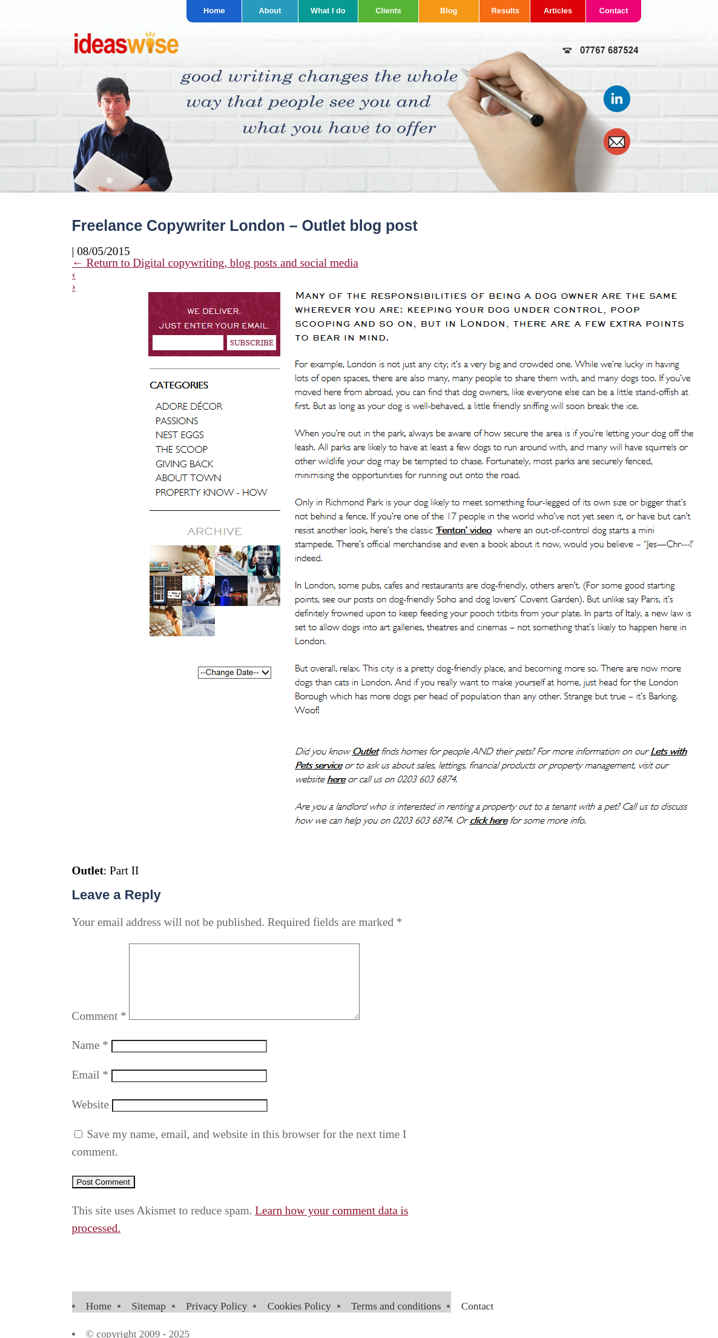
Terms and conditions (396, 1320)
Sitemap (148, 1320)
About (270, 10)
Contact (613, 10)
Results (505, 10)
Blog (448, 10)
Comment (99, 1030)
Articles (558, 10)
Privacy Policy (216, 1320)
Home (214, 10)
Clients (388, 10)
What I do (328, 10)
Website (90, 1119)
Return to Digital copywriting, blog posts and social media (215, 262)
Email (90, 1089)
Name (90, 1059)
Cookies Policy (299, 1320)
